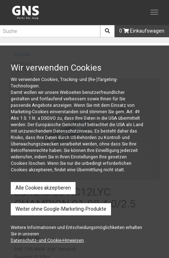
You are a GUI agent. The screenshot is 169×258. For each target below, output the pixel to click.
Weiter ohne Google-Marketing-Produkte (60, 209)
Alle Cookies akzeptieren (43, 188)
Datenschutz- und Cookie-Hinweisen (47, 240)
